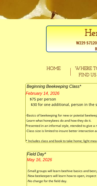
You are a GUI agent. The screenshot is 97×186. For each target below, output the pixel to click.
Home (54, 68)
